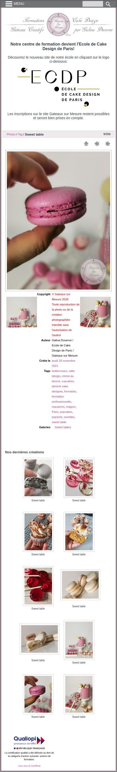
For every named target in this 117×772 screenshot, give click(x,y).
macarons (58, 406)
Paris (55, 411)
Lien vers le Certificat (29, 766)
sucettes (69, 416)
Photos (11, 134)
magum (70, 406)
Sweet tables (63, 427)
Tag (20, 134)
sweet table (59, 422)
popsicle (57, 416)
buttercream (59, 370)
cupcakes (68, 381)
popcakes (66, 411)
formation (70, 391)
